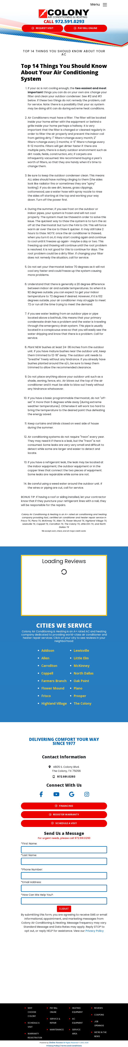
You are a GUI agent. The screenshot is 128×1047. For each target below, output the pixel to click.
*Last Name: (29, 855)
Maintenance (57, 1029)
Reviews (98, 1008)
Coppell (47, 673)
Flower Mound (52, 688)
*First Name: (29, 843)
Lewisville (81, 650)
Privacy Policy (94, 931)
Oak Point (81, 681)
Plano (78, 688)
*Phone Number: (32, 869)
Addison (47, 650)
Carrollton (49, 665)
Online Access (56, 1042)
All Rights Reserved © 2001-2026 (75, 1043)
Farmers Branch (54, 681)
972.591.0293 (69, 21)
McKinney (81, 665)
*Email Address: (31, 882)
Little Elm (81, 658)
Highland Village (54, 703)
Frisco (46, 696)
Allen (45, 658)
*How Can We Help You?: (37, 895)
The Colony (82, 703)
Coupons (99, 1014)
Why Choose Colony (32, 1012)
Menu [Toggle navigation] (98, 4)
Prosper (80, 696)
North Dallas (84, 673)
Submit (64, 909)
